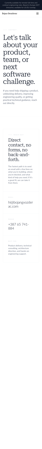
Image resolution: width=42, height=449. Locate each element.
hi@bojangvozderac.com (20, 204)
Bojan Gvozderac (9, 13)
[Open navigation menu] (37, 13)
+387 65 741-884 (18, 226)
